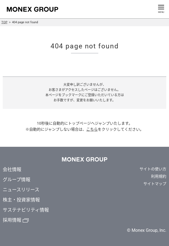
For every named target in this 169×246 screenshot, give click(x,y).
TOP (4, 22)
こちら (92, 129)
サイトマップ (154, 183)
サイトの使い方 (153, 169)
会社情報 (12, 169)
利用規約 (158, 176)
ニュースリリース (21, 189)
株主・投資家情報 (21, 200)
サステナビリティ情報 (26, 210)
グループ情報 (16, 179)
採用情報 (12, 220)
